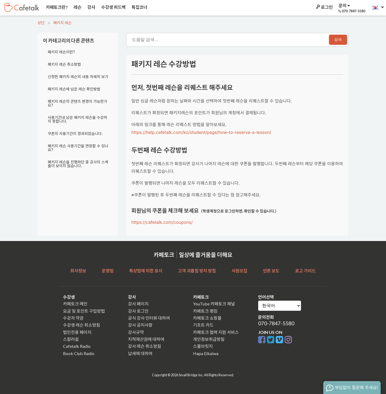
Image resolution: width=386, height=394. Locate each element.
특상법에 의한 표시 (145, 270)
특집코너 (139, 7)
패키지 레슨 (62, 22)
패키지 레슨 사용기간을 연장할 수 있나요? (78, 148)
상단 (41, 22)
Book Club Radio (78, 353)
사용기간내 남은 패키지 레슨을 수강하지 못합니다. (77, 119)
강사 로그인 (138, 310)
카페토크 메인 (75, 303)
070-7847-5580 (276, 323)
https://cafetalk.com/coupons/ (162, 222)
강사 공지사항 (140, 324)
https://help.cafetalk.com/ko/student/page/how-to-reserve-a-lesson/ (201, 132)
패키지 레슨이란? (61, 52)
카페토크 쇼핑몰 (207, 317)
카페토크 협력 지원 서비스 (216, 332)
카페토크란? (56, 7)
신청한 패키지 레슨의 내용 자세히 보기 (78, 76)
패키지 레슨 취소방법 (64, 64)
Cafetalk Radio (77, 346)
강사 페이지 (138, 303)
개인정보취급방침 (209, 339)
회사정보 (78, 270)
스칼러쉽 (71, 339)
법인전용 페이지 (77, 332)
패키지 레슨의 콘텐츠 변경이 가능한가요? (77, 103)
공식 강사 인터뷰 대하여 (149, 317)
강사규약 (136, 332)
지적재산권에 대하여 (146, 339)
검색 (338, 39)
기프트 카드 (203, 324)
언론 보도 (271, 270)
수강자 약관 (73, 317)
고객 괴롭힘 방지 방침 (197, 270)
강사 (91, 7)
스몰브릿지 (203, 346)
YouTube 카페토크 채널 (214, 303)
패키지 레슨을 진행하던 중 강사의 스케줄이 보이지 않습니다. (78, 164)
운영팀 (107, 270)
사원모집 (239, 270)
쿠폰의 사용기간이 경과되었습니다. (75, 133)
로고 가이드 (305, 270)
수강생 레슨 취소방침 (81, 324)
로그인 (324, 7)
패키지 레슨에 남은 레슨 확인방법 (74, 89)
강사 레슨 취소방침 (144, 346)
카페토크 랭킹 (205, 310)
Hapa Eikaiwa (205, 353)
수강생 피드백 (113, 7)
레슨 (77, 7)
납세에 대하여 (140, 353)
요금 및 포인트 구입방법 (84, 310)
